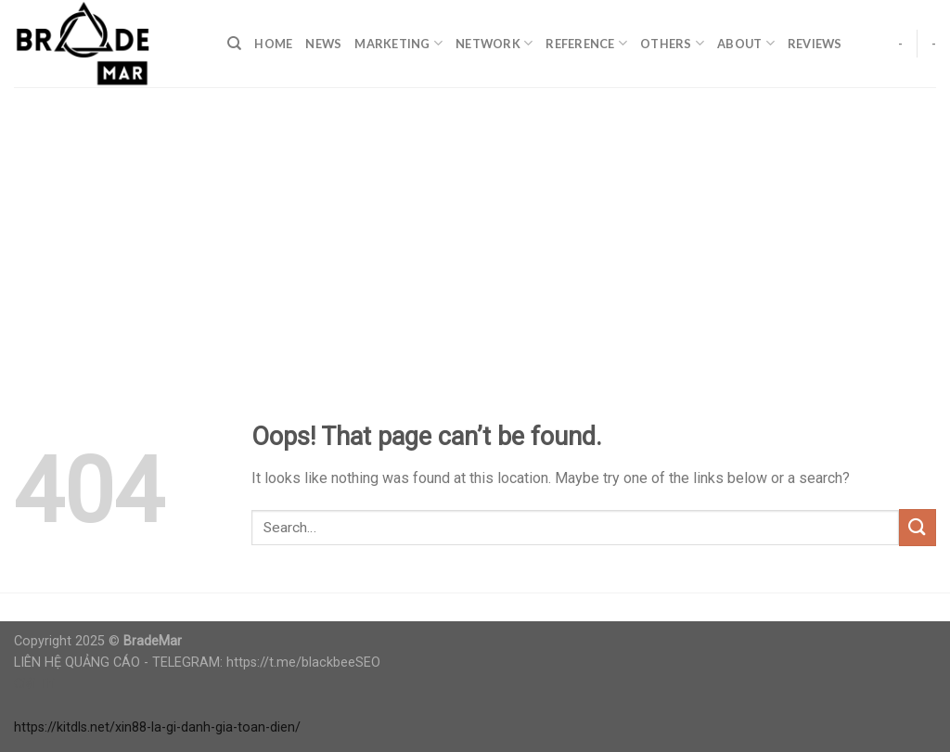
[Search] (234, 43)
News (323, 43)
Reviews (815, 43)
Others (672, 43)
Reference (586, 43)
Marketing (398, 43)
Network (494, 43)
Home (273, 43)
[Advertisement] (475, 226)
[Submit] (917, 527)
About (746, 43)
